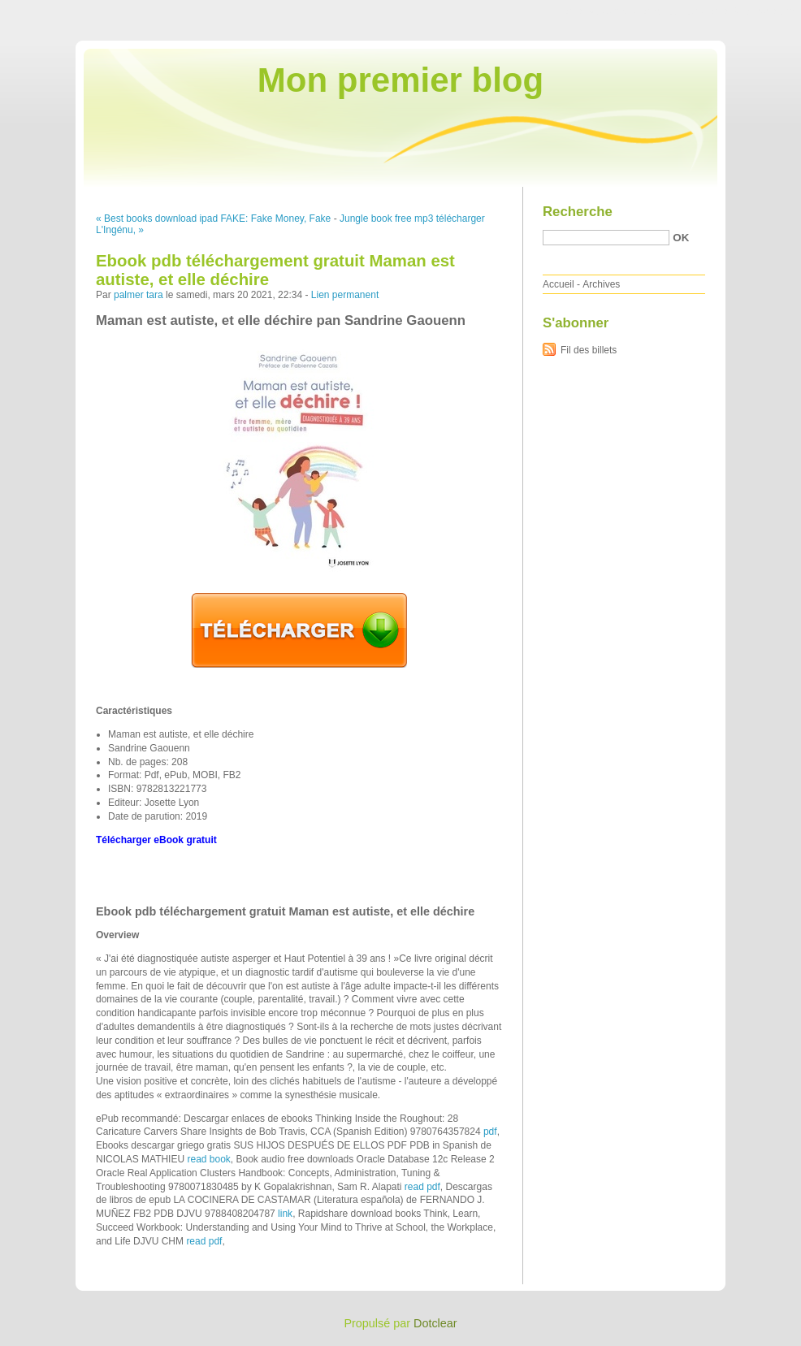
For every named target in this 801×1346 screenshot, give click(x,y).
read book (208, 1159)
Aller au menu (673, 11)
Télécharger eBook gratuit (156, 840)
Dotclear (435, 1323)
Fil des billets (589, 350)
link (285, 1213)
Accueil (558, 284)
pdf (490, 1131)
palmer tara (138, 295)
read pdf (422, 1186)
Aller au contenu (601, 11)
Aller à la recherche (753, 11)
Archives (601, 284)
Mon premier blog (400, 80)
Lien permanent (345, 295)
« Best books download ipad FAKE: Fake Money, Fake (213, 218)
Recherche (578, 211)
